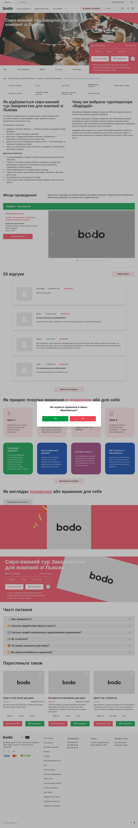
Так (55, 418)
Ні (83, 418)
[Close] (98, 404)
